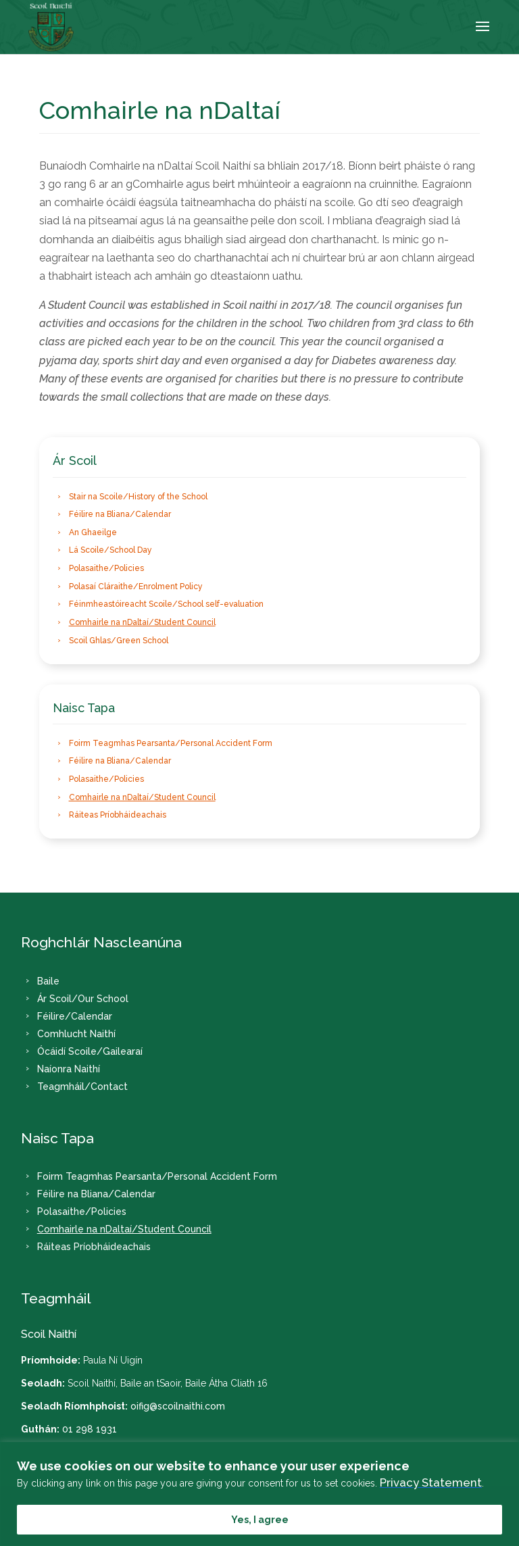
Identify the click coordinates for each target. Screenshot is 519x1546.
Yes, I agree (260, 1519)
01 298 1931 (89, 1429)
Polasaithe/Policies (106, 568)
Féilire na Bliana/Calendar (120, 514)
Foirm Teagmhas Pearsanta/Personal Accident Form (170, 743)
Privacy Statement (431, 1482)
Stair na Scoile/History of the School (138, 496)
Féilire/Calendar (74, 1016)
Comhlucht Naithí (76, 1033)
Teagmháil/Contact (82, 1086)
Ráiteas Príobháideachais (117, 815)
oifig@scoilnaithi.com (177, 1406)
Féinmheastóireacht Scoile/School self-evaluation (166, 604)
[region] (259, 1494)
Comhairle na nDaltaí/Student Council (142, 622)
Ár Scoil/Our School (82, 998)
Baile (48, 981)
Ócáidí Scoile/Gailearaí (90, 1051)
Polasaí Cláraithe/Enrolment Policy (136, 586)
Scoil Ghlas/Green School (118, 640)
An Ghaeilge (93, 532)
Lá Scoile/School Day (110, 550)
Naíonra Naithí (68, 1069)
